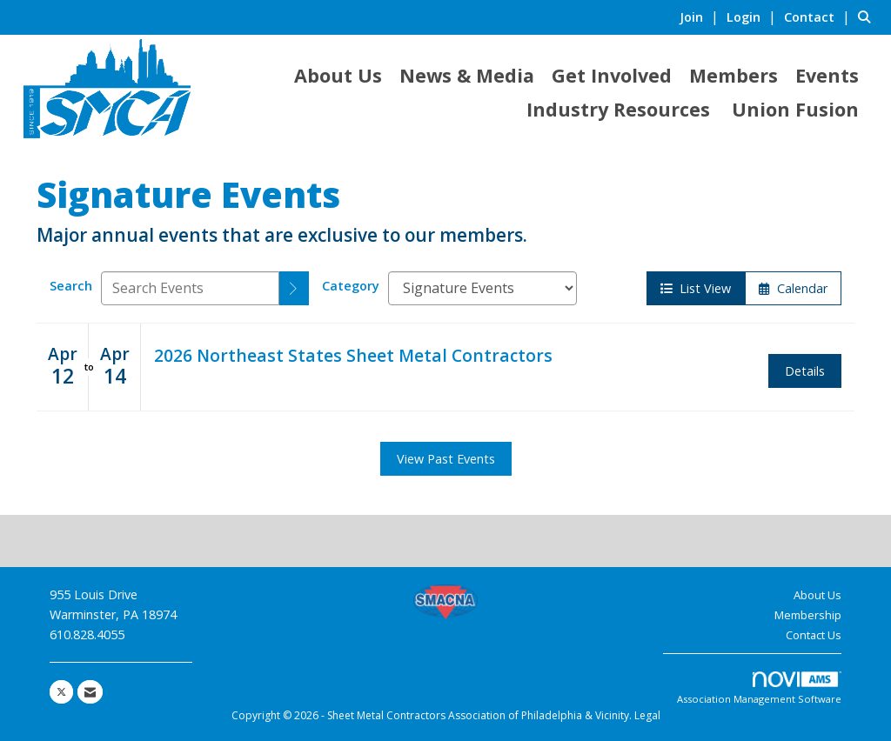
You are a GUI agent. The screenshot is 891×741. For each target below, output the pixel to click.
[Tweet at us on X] (61, 692)
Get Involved (612, 75)
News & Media (466, 75)
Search (71, 285)
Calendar (793, 288)
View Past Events (446, 459)
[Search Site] (868, 16)
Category (350, 285)
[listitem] (701, 16)
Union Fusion (795, 109)
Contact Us (813, 635)
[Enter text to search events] (190, 288)
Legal (647, 715)
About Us (338, 75)
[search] (294, 288)
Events (827, 75)
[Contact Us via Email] (90, 692)
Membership (807, 615)
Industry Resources (618, 109)
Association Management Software (759, 688)
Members (733, 75)
